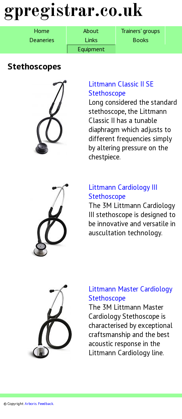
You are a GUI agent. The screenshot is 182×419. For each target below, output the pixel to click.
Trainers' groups (140, 31)
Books (141, 40)
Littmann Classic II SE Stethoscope (121, 88)
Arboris (30, 403)
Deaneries (41, 40)
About (91, 31)
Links (91, 40)
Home (41, 31)
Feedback (45, 403)
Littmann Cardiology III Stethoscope (123, 192)
